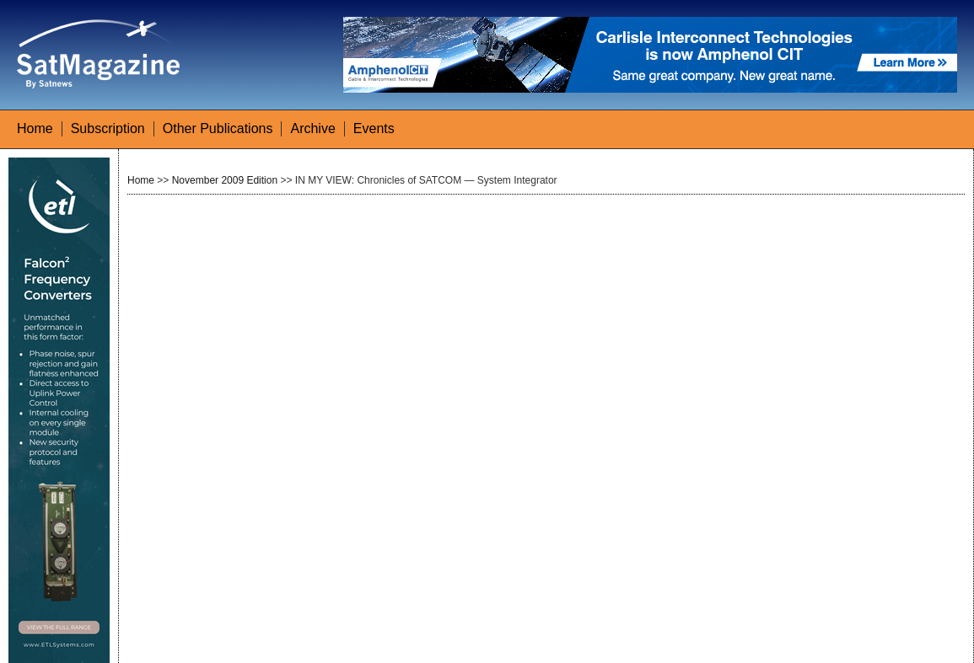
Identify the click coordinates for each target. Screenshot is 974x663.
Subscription (108, 128)
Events (374, 128)
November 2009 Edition (224, 180)
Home (35, 128)
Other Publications (218, 128)
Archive (312, 128)
